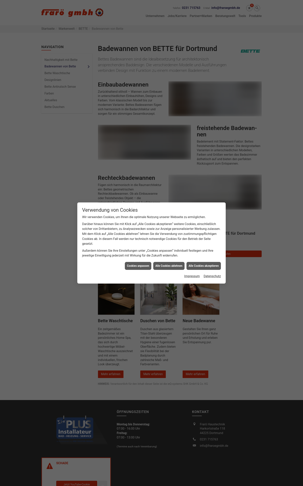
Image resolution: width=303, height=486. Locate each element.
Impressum (192, 249)
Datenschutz (212, 249)
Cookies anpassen (138, 238)
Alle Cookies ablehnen (168, 238)
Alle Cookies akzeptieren (204, 238)
